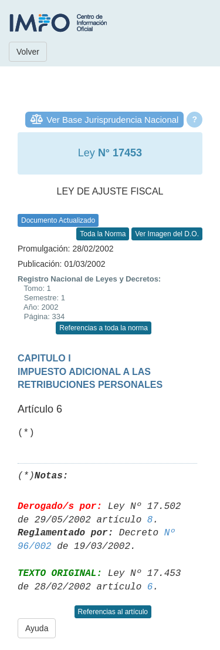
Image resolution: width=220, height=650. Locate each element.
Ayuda (36, 628)
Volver (27, 51)
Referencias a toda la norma (103, 328)
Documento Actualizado (58, 220)
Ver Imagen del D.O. (167, 234)
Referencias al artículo (113, 612)
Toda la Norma (103, 234)
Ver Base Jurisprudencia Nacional (112, 120)
